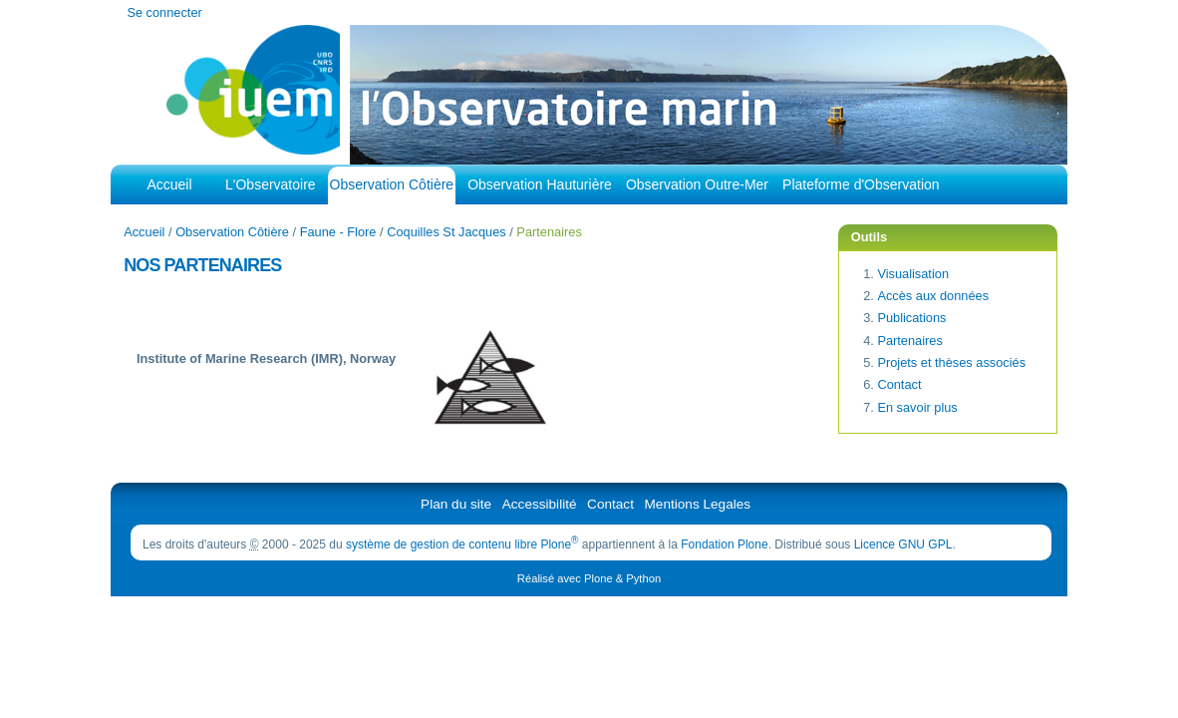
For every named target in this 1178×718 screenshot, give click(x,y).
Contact (899, 384)
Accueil (169, 184)
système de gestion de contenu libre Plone (462, 544)
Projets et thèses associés (951, 362)
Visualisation (913, 273)
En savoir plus (917, 407)
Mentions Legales (698, 504)
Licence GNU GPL (903, 544)
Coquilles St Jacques (446, 231)
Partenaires (909, 340)
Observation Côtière (392, 184)
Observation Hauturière (539, 184)
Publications (911, 317)
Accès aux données (933, 295)
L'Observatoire (270, 184)
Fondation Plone (724, 544)
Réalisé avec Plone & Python (589, 578)
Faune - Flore (338, 231)
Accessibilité (539, 504)
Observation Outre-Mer (697, 184)
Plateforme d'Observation (861, 184)
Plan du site (456, 504)
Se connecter (164, 12)
